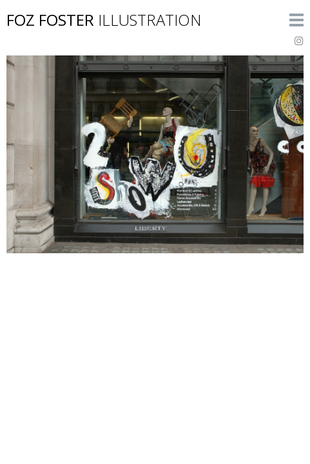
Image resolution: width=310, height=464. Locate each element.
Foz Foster (103, 19)
